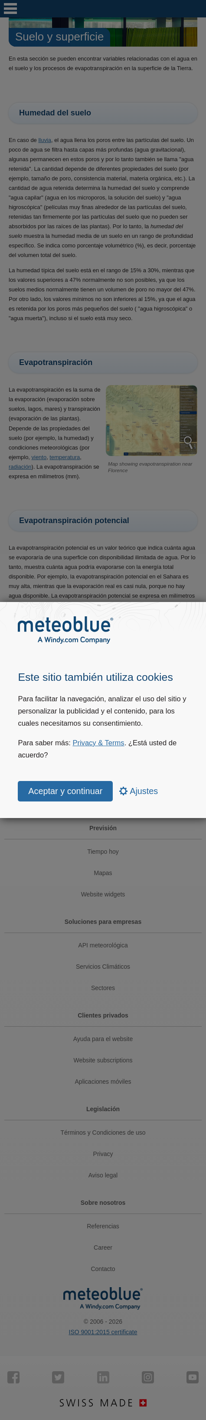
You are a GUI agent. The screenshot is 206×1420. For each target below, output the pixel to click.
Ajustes (138, 791)
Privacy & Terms (98, 743)
